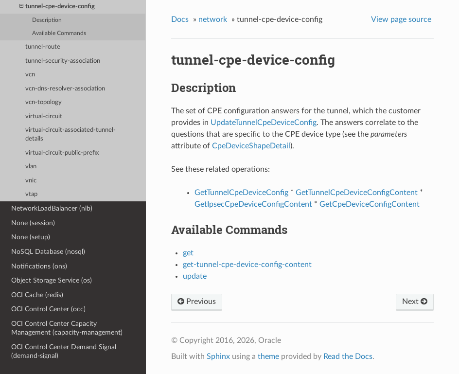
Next (414, 301)
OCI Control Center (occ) (48, 309)
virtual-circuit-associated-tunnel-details (70, 134)
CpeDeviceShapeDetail (251, 146)
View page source (401, 19)
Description (47, 20)
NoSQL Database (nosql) (48, 251)
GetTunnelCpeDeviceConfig (241, 192)
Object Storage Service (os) (51, 280)
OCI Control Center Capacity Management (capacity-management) (67, 328)
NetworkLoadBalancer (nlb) (51, 208)
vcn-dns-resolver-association (65, 89)
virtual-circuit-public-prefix (62, 153)
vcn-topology (43, 102)
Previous (196, 301)
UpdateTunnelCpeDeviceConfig (264, 122)
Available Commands (59, 33)
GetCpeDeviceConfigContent (369, 204)
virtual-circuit (43, 116)
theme (268, 356)
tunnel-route (42, 47)
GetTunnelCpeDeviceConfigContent (357, 192)
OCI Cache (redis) (37, 295)
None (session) (33, 223)
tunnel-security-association (62, 61)
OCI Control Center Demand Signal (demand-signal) (63, 351)
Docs (180, 19)
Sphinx (218, 356)
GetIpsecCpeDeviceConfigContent (253, 204)
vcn (30, 74)
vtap (31, 194)
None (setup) (30, 237)
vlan (30, 166)
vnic (30, 181)
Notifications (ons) (39, 266)
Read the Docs (347, 356)
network (212, 19)
